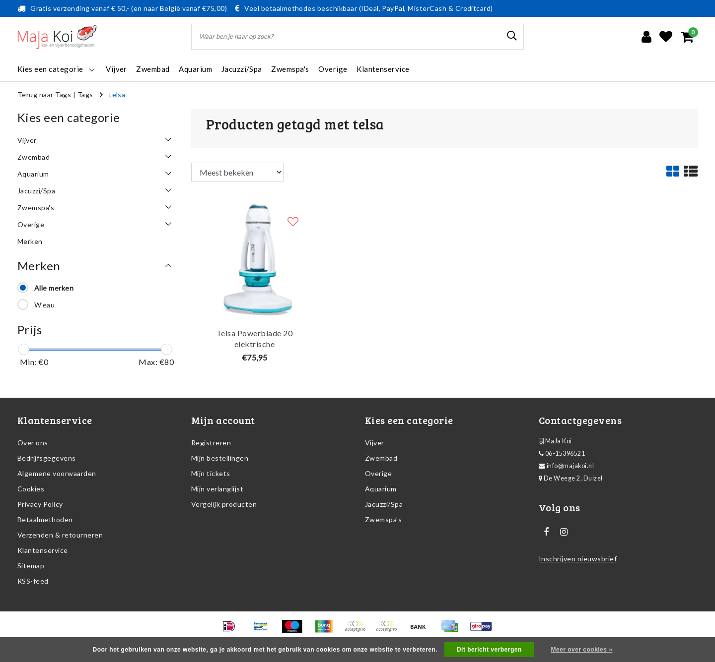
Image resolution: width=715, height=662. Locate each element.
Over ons (32, 442)
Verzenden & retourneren (60, 535)
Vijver (374, 442)
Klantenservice (42, 550)
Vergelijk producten (224, 504)
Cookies (30, 488)
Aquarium (381, 488)
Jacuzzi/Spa (384, 504)
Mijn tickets (210, 473)
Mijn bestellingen (219, 458)
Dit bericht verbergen (489, 649)
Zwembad (381, 458)
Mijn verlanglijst (217, 488)
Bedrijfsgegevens (46, 458)
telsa (117, 94)
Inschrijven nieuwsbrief (578, 558)
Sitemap (30, 565)
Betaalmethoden (45, 519)
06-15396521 (562, 453)
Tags (85, 94)
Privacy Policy (40, 504)
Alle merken (53, 288)
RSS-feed (33, 581)
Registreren (211, 442)
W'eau (44, 305)
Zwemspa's (383, 519)
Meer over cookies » (582, 649)
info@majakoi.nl (566, 466)
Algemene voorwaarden (56, 473)
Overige (378, 473)
